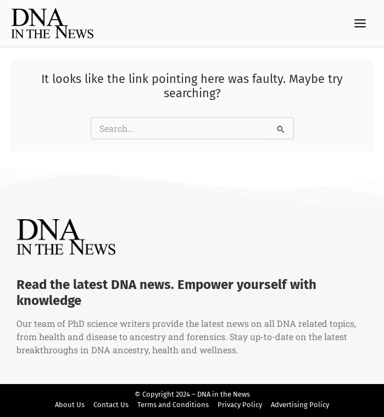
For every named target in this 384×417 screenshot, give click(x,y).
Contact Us (111, 405)
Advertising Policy (300, 405)
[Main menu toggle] (360, 23)
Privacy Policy (240, 405)
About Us (70, 405)
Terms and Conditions (173, 405)
